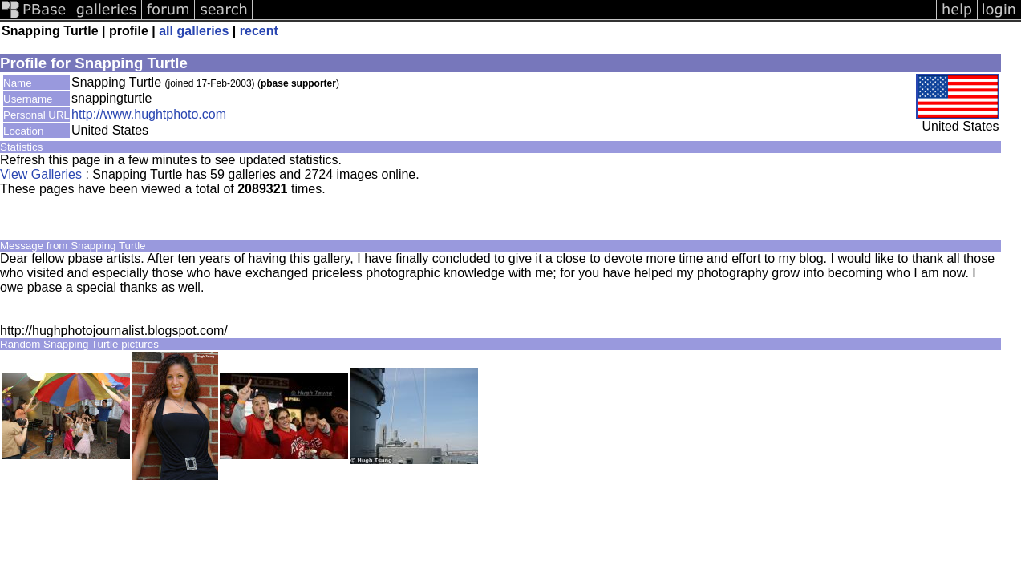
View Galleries (41, 174)
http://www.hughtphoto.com (148, 114)
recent (259, 31)
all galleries (194, 31)
